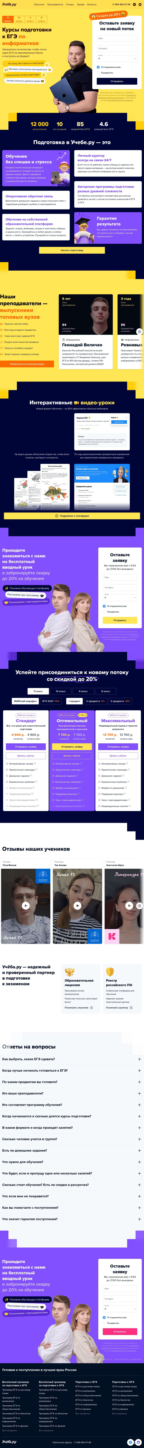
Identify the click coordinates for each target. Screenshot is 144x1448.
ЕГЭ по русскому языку (88, 1386)
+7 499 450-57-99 (82, 1442)
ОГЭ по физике (120, 1409)
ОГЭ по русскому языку (124, 1386)
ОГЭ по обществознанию (125, 1395)
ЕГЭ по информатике (86, 1404)
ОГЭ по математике (122, 1391)
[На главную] (9, 1442)
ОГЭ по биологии (121, 1400)
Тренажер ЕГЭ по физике (15, 1426)
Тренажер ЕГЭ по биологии (16, 1413)
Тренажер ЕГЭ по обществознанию (11, 1407)
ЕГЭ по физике (83, 1409)
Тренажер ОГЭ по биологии (53, 1413)
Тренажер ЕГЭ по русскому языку (16, 1391)
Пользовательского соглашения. (120, 100)
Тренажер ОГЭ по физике (52, 1426)
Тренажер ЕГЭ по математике (11, 1399)
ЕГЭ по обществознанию (88, 1395)
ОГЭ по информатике (123, 1404)
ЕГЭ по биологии (84, 1400)
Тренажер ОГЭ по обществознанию (48, 1407)
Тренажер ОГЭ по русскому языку (53, 1391)
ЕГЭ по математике (85, 1391)
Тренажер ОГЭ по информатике (48, 1420)
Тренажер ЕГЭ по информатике (11, 1420)
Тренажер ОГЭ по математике (48, 1399)
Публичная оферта (62, 1442)
